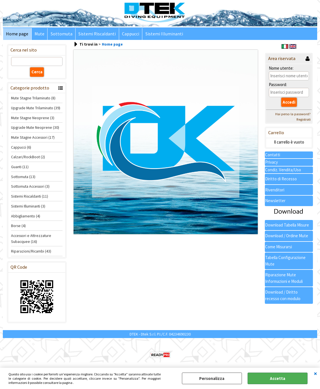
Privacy (271, 162)
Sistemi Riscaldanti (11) (29, 196)
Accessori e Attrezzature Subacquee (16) (31, 238)
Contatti (272, 155)
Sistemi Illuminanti (163, 34)
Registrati (304, 119)
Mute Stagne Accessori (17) (33, 137)
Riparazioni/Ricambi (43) (31, 251)
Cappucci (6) (21, 147)
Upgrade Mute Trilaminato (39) (35, 108)
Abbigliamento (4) (25, 216)
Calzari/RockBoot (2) (28, 157)
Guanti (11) (20, 167)
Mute (39, 34)
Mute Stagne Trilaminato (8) (33, 98)
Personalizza (211, 378)
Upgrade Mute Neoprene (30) (35, 128)
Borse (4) (18, 226)
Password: (278, 84)
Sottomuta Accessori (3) (30, 186)
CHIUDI (315, 373)
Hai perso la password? (293, 114)
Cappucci (129, 34)
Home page (17, 34)
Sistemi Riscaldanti (96, 34)
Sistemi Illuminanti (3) (28, 206)
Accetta (277, 378)
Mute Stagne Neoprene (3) (32, 118)
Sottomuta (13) (23, 176)
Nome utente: (281, 68)
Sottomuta (61, 34)
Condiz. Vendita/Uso (283, 170)
